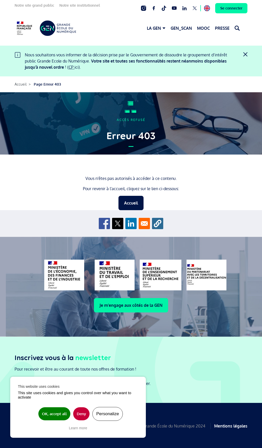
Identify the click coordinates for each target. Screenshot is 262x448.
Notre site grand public (34, 5)
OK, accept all (54, 413)
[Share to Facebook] (104, 223)
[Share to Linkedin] (131, 223)
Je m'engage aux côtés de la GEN (131, 305)
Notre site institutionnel (79, 5)
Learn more (78, 428)
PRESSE (222, 28)
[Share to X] (117, 223)
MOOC (203, 28)
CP (71, 67)
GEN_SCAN (181, 28)
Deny (81, 413)
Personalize (107, 413)
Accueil (21, 84)
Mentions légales (230, 425)
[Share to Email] (144, 223)
